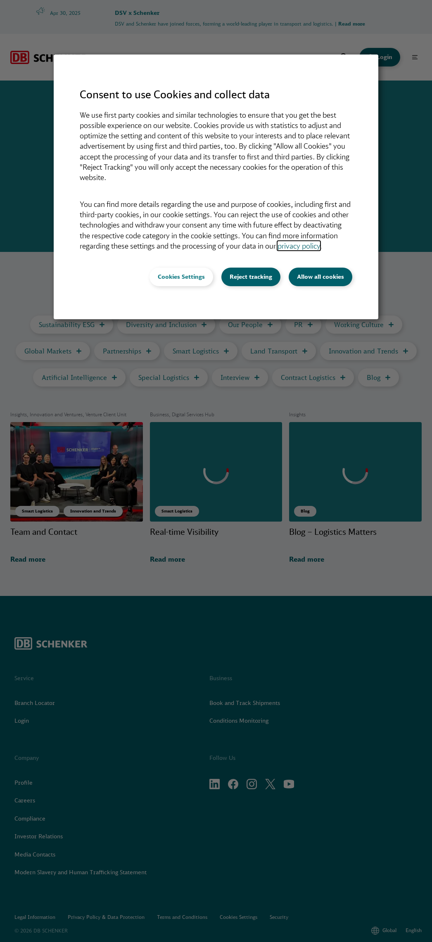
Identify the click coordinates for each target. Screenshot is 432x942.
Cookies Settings (181, 276)
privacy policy (299, 245)
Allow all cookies (320, 276)
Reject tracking (251, 276)
